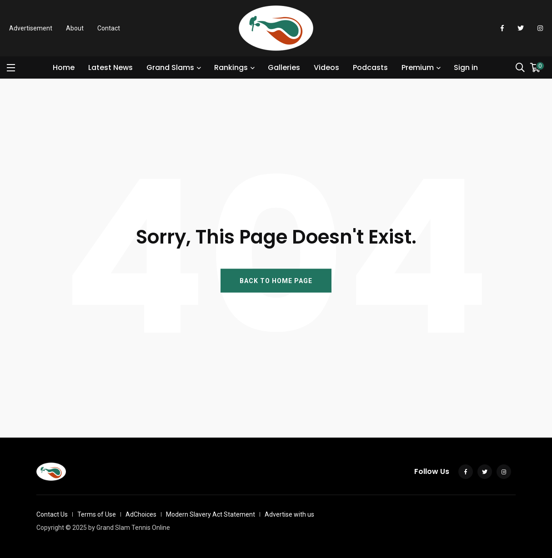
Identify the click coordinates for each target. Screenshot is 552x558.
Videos (326, 67)
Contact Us (52, 514)
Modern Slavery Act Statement (210, 514)
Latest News (110, 67)
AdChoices (140, 514)
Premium (417, 67)
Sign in (466, 67)
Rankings (231, 67)
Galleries (284, 67)
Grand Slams (170, 67)
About (75, 28)
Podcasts (370, 67)
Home (64, 67)
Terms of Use (96, 514)
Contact (108, 28)
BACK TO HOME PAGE (276, 280)
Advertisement (30, 28)
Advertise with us (289, 514)
